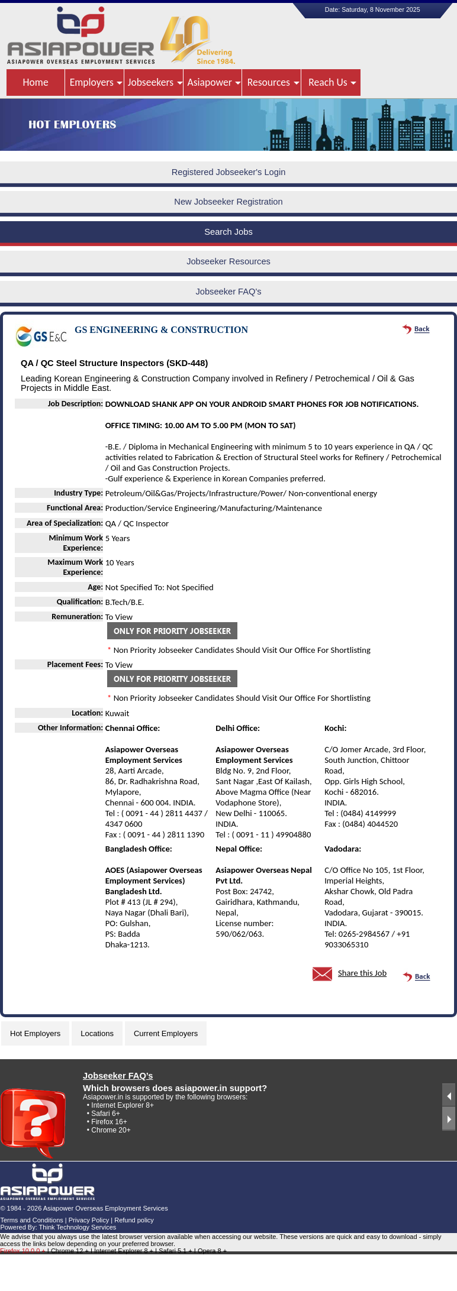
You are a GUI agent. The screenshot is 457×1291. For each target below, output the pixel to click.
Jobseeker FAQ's (228, 291)
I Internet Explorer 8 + (123, 1250)
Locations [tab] (97, 1033)
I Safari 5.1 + (174, 1250)
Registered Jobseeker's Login (229, 172)
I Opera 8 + (210, 1250)
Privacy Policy (89, 1220)
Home (36, 82)
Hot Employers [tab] (35, 1033)
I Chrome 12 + (69, 1250)
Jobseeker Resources (228, 261)
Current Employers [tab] (166, 1033)
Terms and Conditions (31, 1220)
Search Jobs (228, 232)
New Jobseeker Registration (228, 201)
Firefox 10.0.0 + (23, 1250)
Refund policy (134, 1220)
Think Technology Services (78, 1227)
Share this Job (362, 973)
